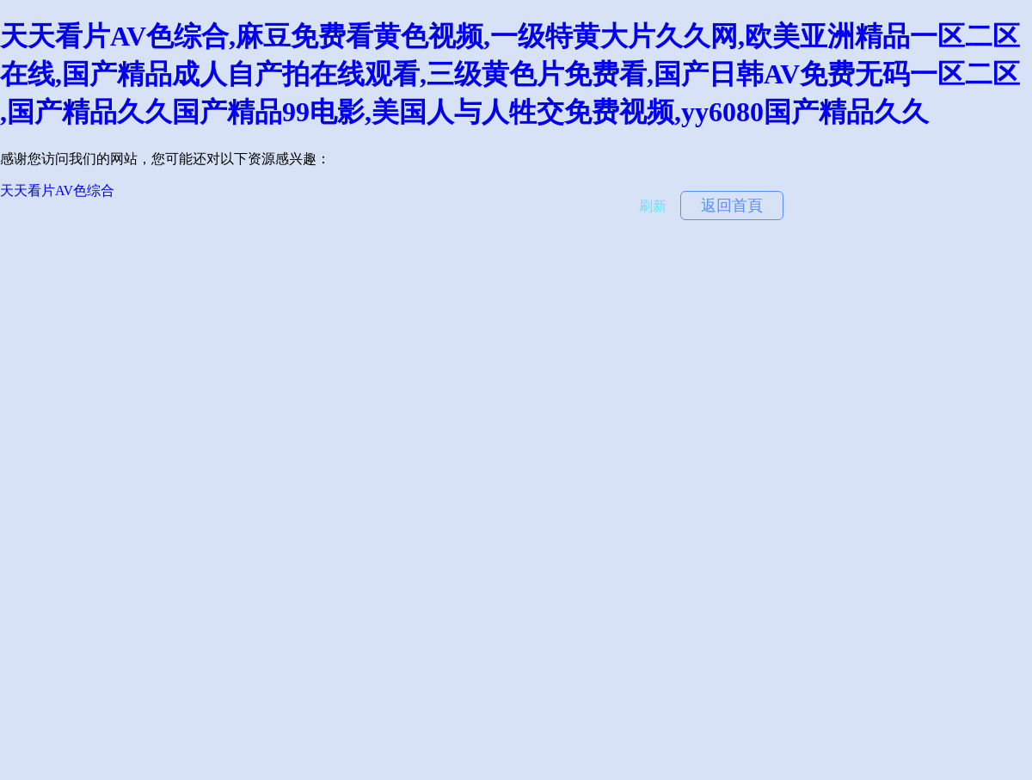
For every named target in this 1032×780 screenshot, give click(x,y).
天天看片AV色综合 (57, 190)
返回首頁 (732, 205)
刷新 (652, 206)
